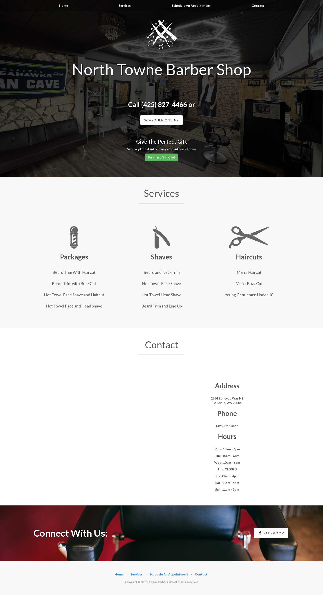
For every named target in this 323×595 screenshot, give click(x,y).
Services (124, 5)
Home (63, 5)
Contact (258, 5)
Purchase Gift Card (161, 157)
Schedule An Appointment (191, 5)
